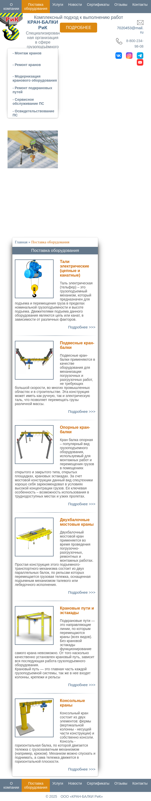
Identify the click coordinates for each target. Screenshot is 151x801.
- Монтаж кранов (27, 53)
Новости (75, 5)
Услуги (57, 5)
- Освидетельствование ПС (33, 113)
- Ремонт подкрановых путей (32, 90)
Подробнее (78, 27)
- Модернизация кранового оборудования (35, 78)
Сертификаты (98, 5)
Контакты (139, 5)
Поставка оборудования (35, 7)
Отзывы (121, 5)
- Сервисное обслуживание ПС (28, 101)
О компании (11, 7)
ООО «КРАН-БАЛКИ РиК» (82, 796)
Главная (21, 242)
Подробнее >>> (81, 327)
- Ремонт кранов (27, 65)
